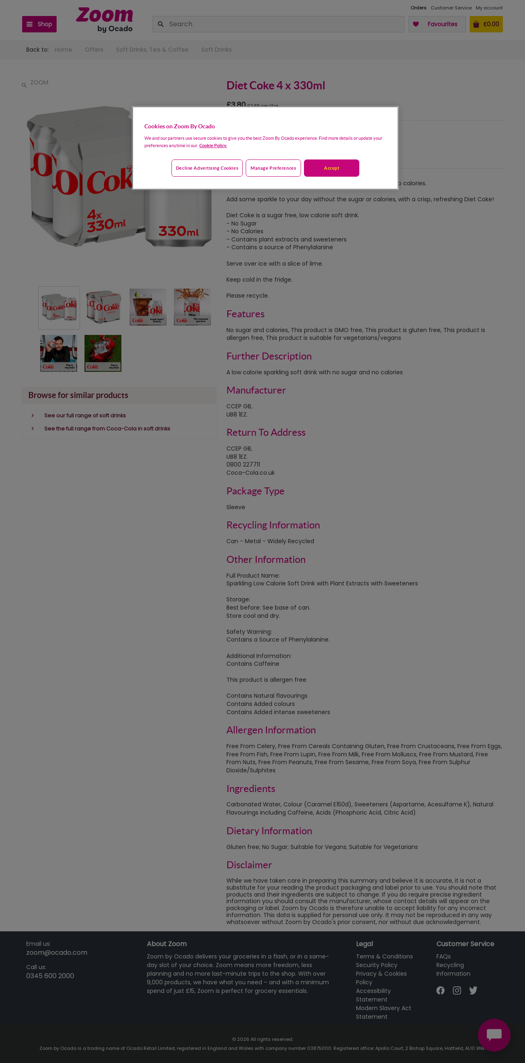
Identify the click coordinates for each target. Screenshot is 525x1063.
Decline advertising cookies (207, 168)
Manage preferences (273, 168)
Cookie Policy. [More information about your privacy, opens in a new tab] (213, 145)
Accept (331, 168)
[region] (265, 148)
